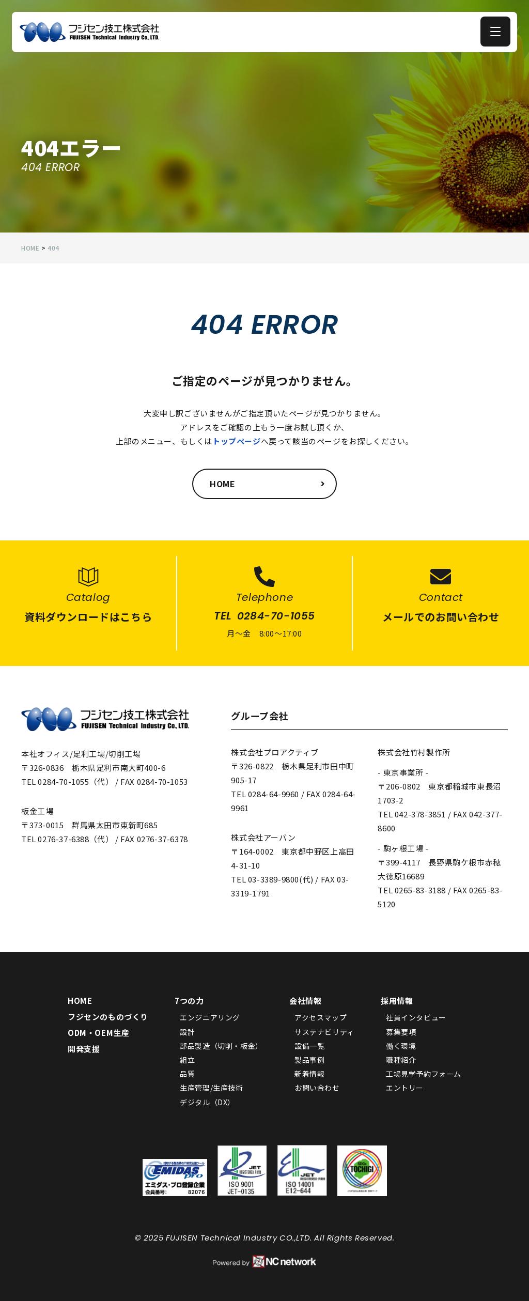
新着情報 (309, 1075)
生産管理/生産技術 (211, 1088)
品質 (187, 1075)
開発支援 (84, 1049)
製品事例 (309, 1061)
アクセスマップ (320, 1018)
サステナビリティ (324, 1032)
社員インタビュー (416, 1018)
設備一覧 (309, 1047)
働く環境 (401, 1047)
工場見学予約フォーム (423, 1075)
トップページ (236, 441)
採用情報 (397, 1001)
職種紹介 (401, 1061)
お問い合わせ (317, 1088)
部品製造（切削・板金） (221, 1047)
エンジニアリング (210, 1018)
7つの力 (189, 1001)
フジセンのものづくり (108, 1017)
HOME (80, 1001)
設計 (187, 1032)
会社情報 (305, 1001)
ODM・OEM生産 (98, 1033)
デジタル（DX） (207, 1102)
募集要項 (401, 1032)
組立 (187, 1061)
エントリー (405, 1088)
